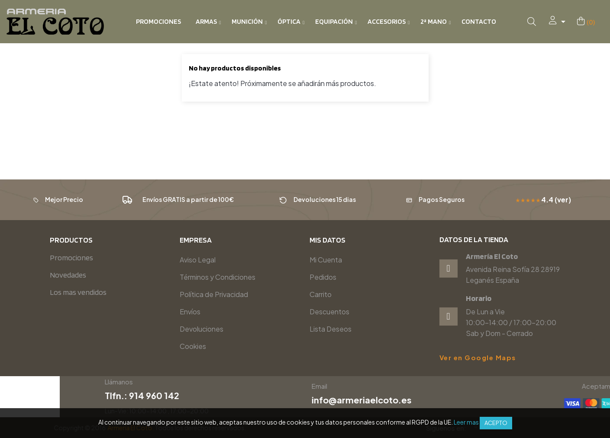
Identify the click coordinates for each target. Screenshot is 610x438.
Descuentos (329, 311)
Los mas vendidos (78, 292)
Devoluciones (201, 328)
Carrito (321, 294)
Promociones (71, 257)
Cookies (193, 346)
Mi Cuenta (326, 259)
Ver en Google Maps (477, 357)
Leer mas (466, 422)
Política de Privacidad (214, 294)
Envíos (190, 311)
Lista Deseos (331, 328)
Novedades (68, 274)
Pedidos (323, 276)
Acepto (495, 422)
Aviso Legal (198, 259)
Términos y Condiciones (217, 276)
